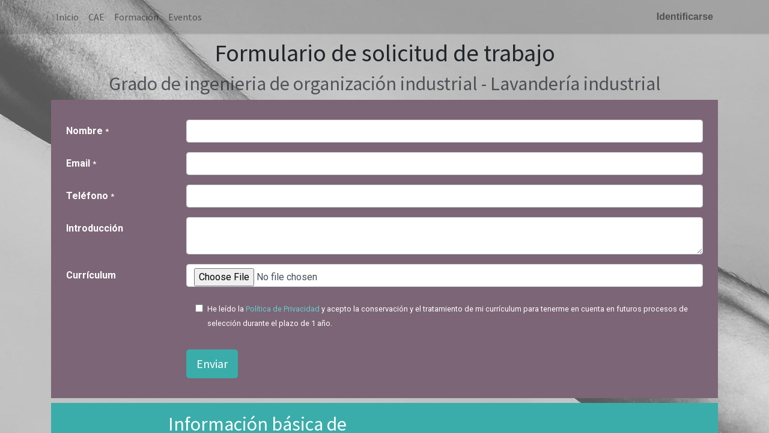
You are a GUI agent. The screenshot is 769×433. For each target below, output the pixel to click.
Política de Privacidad (283, 308)
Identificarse (685, 16)
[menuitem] (67, 17)
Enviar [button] (212, 363)
